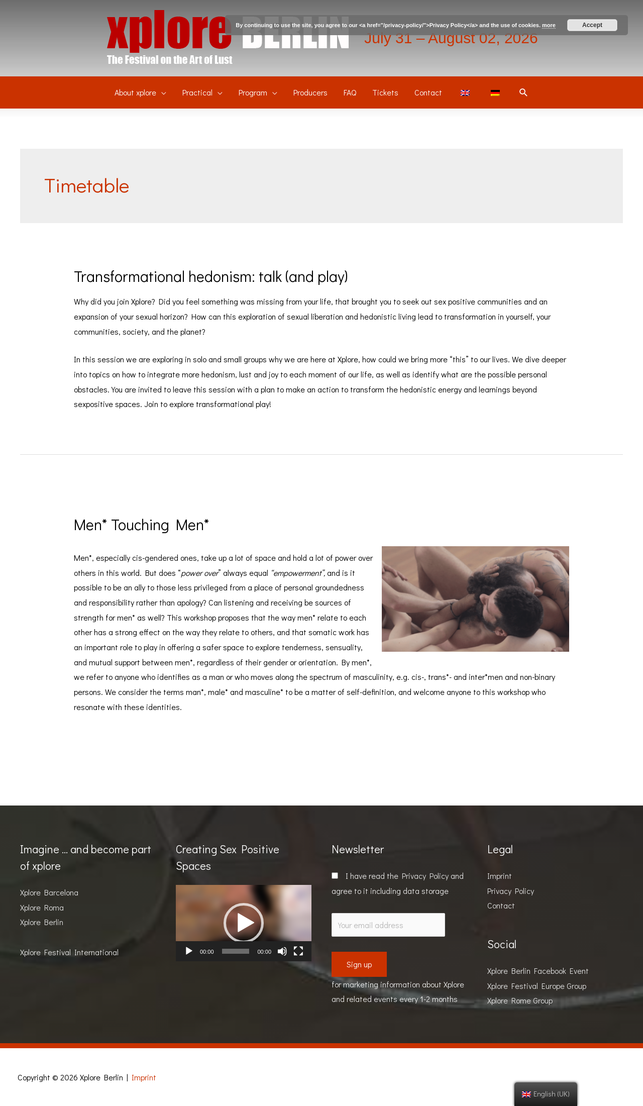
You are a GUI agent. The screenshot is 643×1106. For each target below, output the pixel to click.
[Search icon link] (523, 92)
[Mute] (282, 951)
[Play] (189, 951)
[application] (243, 923)
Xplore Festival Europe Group (536, 985)
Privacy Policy (425, 875)
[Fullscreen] (298, 951)
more (549, 25)
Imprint (499, 875)
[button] (244, 923)
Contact (501, 905)
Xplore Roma (42, 907)
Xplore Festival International (69, 952)
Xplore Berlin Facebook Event (538, 970)
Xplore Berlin (41, 922)
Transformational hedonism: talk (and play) (211, 276)
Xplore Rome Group (520, 1000)
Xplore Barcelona (49, 892)
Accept (592, 25)
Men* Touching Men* (141, 524)
